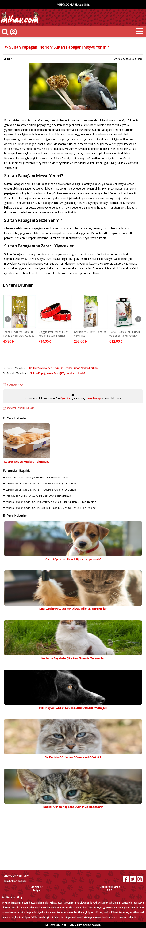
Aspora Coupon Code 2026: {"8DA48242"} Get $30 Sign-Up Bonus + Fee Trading (49, 501)
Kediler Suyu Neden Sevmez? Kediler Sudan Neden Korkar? (63, 368)
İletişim (36, 890)
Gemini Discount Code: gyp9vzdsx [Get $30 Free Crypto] (36, 477)
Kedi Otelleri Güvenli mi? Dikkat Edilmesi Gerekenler (73, 609)
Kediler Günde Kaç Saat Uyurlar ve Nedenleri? (73, 807)
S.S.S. (109, 890)
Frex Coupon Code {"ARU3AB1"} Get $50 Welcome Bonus (37, 495)
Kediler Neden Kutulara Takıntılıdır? (26, 461)
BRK (9, 59)
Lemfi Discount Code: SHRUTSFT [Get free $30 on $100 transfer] (40, 483)
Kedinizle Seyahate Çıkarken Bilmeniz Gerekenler (73, 658)
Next (138, 319)
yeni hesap (94, 398)
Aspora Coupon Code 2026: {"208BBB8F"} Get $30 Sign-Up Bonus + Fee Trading (49, 508)
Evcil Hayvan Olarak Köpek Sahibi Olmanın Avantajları (73, 708)
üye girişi (66, 398)
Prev (8, 319)
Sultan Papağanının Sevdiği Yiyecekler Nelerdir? (57, 373)
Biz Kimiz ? (36, 887)
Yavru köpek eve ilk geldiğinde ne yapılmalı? (73, 559)
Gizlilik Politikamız (109, 887)
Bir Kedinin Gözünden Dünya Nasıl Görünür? (73, 757)
